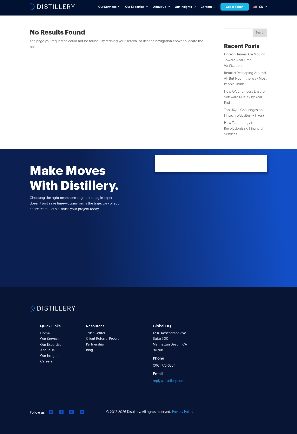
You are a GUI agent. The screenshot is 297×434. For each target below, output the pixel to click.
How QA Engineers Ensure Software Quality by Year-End (244, 97)
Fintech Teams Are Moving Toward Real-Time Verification (244, 60)
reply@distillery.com (168, 381)
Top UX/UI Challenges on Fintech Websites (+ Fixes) (244, 112)
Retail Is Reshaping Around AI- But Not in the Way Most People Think (245, 78)
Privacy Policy (182, 412)
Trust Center (95, 333)
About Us (47, 350)
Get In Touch (235, 6)
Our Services (50, 339)
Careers (46, 361)
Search (260, 32)
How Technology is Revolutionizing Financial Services (243, 128)
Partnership (95, 344)
